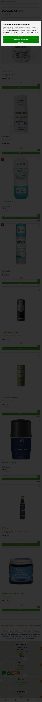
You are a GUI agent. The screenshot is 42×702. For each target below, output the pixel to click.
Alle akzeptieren (21, 36)
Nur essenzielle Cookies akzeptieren (21, 39)
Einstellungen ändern (21, 42)
